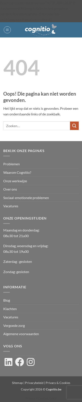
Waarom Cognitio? (17, 172)
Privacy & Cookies (58, 383)
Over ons (10, 189)
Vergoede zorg (14, 325)
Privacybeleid (34, 383)
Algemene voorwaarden (21, 334)
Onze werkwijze (15, 181)
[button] (7, 29)
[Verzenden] (74, 126)
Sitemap (17, 383)
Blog (6, 300)
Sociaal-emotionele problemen (26, 198)
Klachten (10, 309)
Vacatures (10, 206)
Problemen (11, 164)
